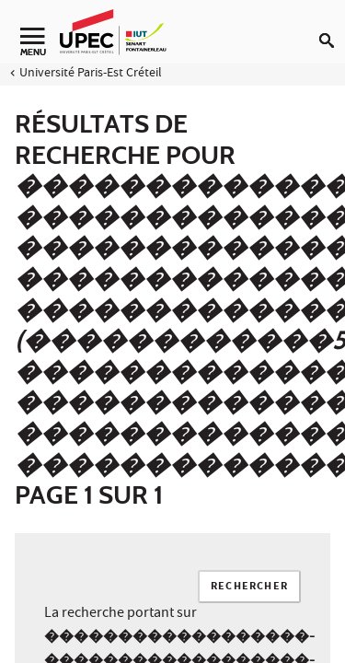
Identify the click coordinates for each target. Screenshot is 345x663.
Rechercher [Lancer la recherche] (249, 587)
